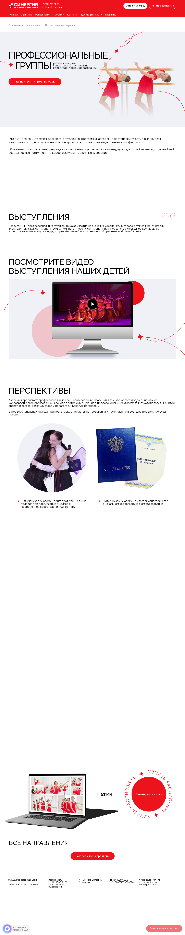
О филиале (26, 14)
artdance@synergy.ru (52, 7)
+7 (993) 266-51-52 (50, 4)
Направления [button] (43, 14)
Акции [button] (59, 14)
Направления (32, 25)
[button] (135, 6)
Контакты (72, 14)
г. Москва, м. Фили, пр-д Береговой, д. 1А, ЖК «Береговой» (150, 924)
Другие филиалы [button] (90, 14)
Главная (13, 14)
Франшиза (110, 14)
